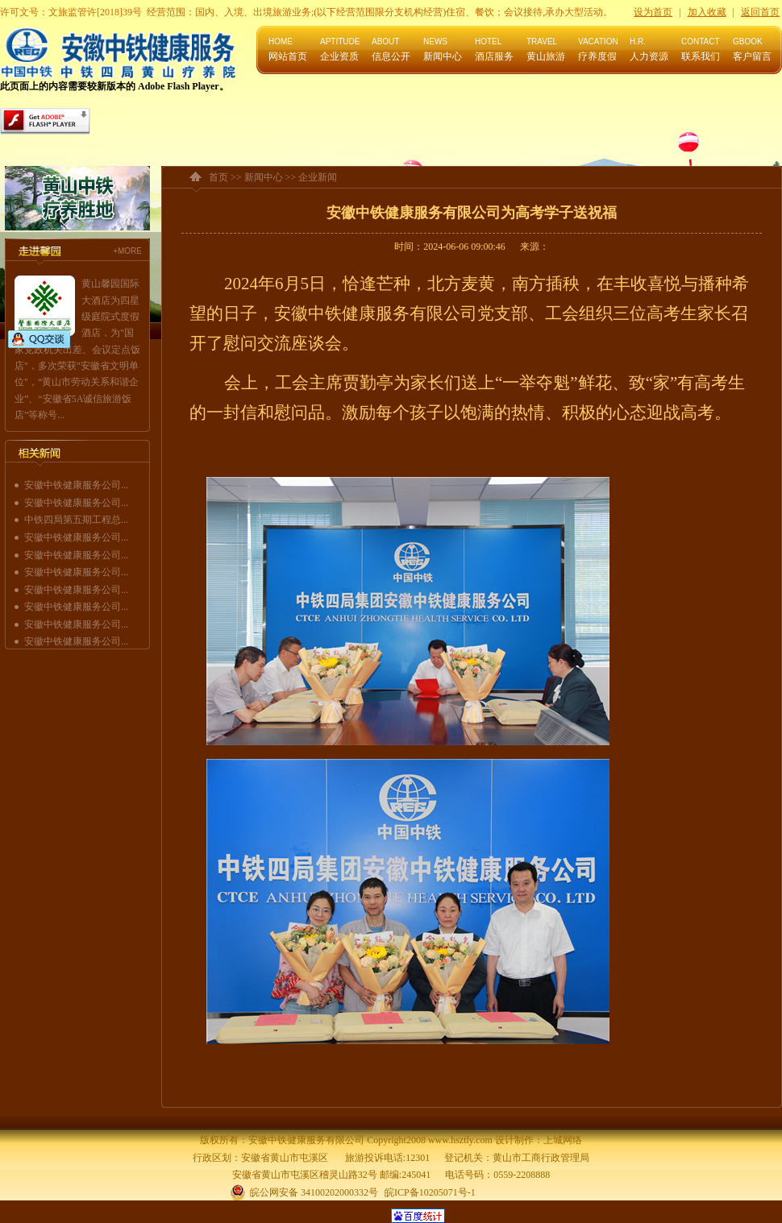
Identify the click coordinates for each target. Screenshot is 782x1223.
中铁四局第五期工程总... (76, 519)
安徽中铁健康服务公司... (76, 485)
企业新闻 (317, 177)
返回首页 (760, 12)
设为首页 (653, 12)
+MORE (127, 251)
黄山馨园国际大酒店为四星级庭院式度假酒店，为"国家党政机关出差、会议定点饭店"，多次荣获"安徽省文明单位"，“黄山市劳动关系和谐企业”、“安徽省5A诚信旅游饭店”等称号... (77, 349)
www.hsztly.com (460, 1140)
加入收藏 (707, 12)
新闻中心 (263, 177)
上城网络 (562, 1140)
